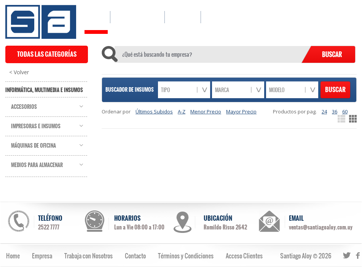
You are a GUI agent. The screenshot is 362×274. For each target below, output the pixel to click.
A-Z (181, 111)
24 (324, 111)
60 (345, 111)
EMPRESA (182, 17)
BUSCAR (335, 89)
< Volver (19, 72)
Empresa (42, 255)
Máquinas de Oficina (33, 146)
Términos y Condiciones (186, 255)
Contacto (135, 255)
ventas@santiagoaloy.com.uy (320, 227)
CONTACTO (220, 17)
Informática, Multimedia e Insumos (44, 90)
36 (334, 111)
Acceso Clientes (244, 255)
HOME (96, 17)
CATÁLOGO (137, 17)
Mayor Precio (241, 111)
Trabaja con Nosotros (88, 255)
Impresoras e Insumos (36, 126)
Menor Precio (205, 111)
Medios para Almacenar (37, 165)
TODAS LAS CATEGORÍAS (47, 54)
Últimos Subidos (154, 111)
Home (13, 255)
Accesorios (24, 107)
